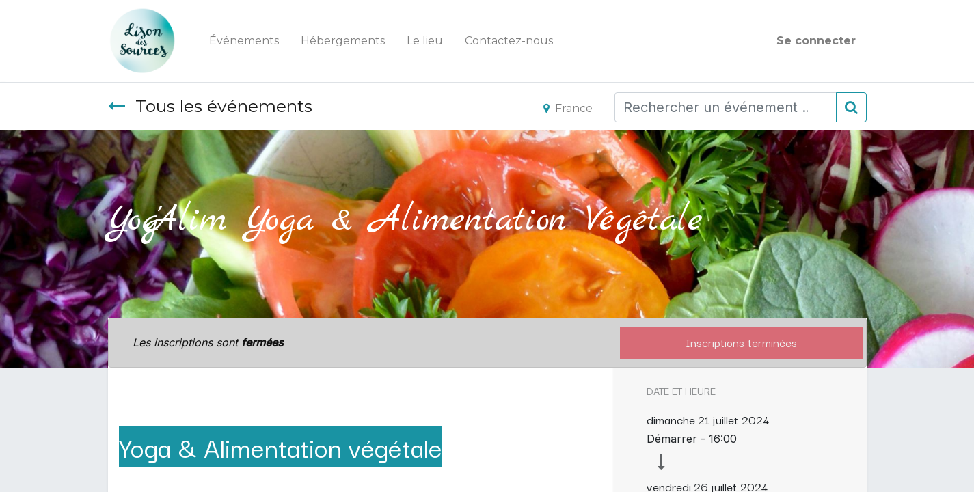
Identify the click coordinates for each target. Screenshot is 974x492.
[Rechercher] (851, 107)
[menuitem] (244, 41)
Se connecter (816, 40)
